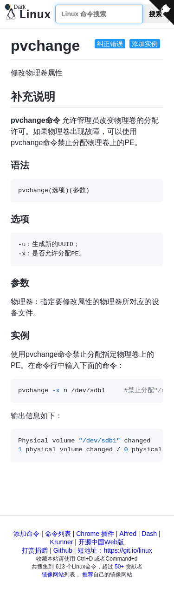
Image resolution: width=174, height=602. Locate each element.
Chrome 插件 (95, 533)
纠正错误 (110, 43)
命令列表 (58, 533)
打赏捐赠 (35, 550)
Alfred (127, 533)
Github (62, 550)
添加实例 (145, 43)
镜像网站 (53, 574)
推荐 (87, 574)
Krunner (61, 542)
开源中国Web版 (101, 542)
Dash (149, 533)
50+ (119, 566)
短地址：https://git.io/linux (114, 550)
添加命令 (26, 533)
